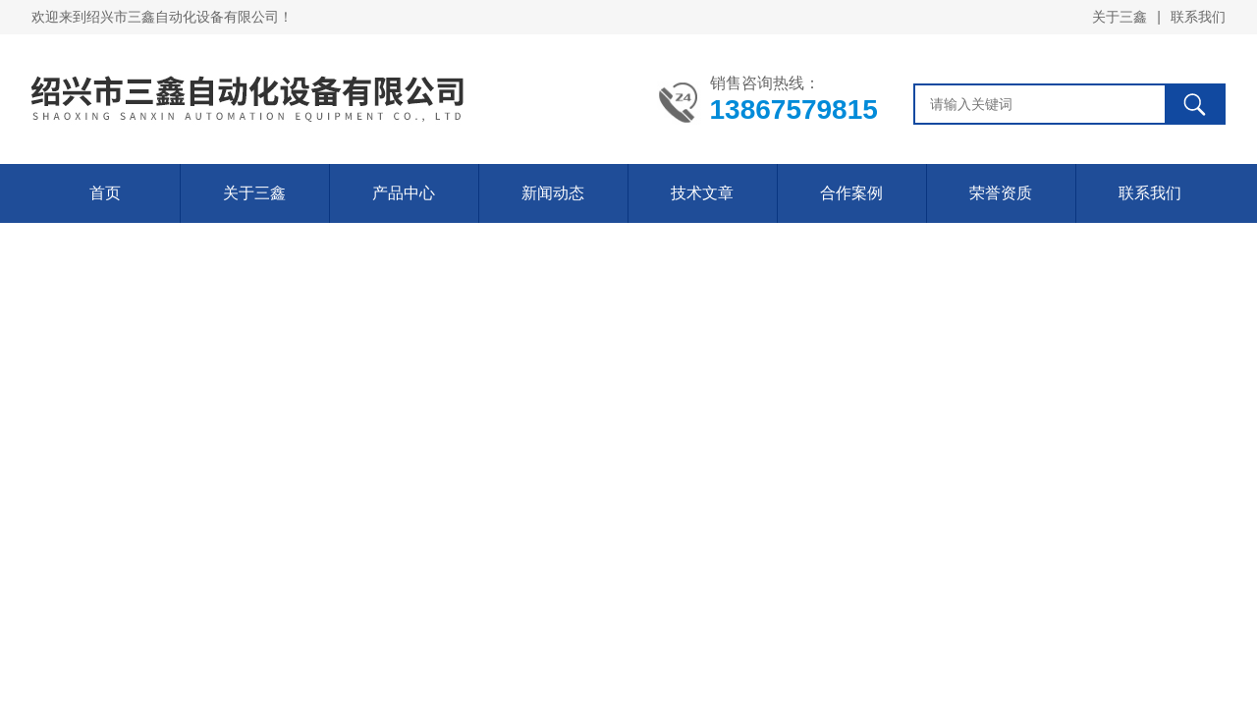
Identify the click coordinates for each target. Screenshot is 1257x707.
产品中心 (403, 193)
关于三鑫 (1119, 17)
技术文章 (702, 193)
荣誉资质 (1000, 193)
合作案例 (851, 193)
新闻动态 (552, 193)
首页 (105, 193)
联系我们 (1198, 17)
